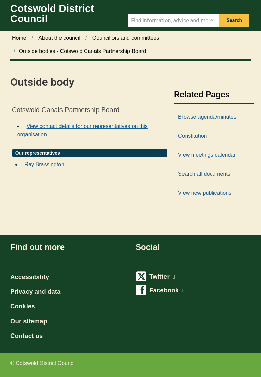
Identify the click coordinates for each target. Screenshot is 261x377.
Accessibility (29, 276)
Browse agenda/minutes (207, 117)
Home (19, 38)
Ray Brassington (44, 164)
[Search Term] (173, 20)
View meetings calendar (207, 155)
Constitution (192, 136)
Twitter (162, 276)
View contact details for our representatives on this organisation (82, 130)
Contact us (26, 335)
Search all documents (204, 174)
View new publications (204, 193)
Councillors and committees (125, 38)
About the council (59, 38)
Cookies (22, 306)
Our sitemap (28, 321)
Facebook (166, 290)
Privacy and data (35, 291)
